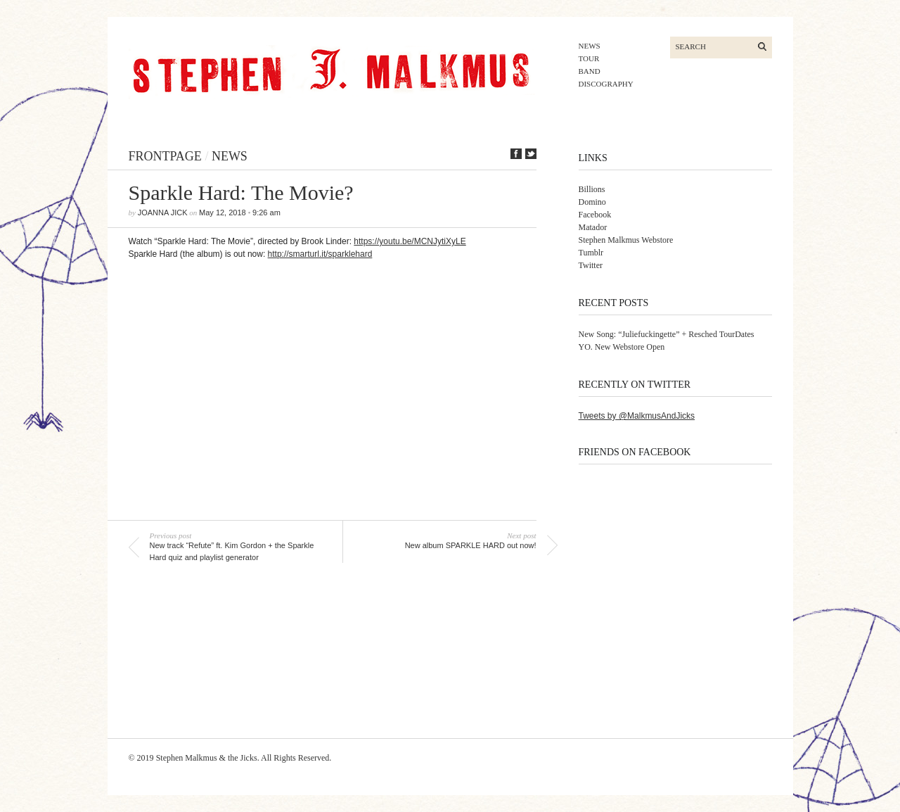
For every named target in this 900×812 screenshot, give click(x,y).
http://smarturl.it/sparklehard (320, 254)
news (589, 46)
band (589, 71)
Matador (593, 227)
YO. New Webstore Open (622, 347)
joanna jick (163, 212)
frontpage (165, 156)
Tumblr (591, 253)
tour (589, 58)
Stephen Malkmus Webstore (626, 240)
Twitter (591, 265)
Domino (592, 202)
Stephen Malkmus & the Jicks (206, 758)
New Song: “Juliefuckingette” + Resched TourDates (666, 334)
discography (606, 84)
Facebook (595, 215)
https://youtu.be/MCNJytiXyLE (409, 241)
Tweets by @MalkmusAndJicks (637, 416)
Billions (592, 189)
